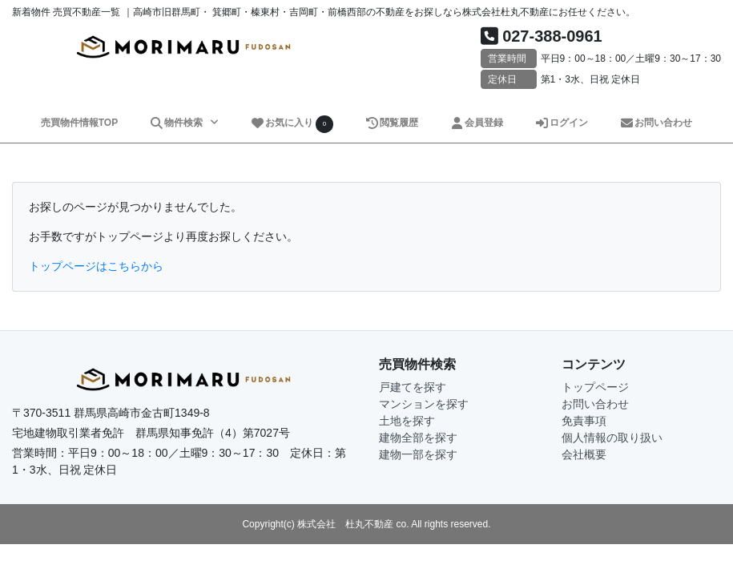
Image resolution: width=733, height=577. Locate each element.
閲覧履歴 (391, 122)
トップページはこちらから (96, 266)
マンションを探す (424, 403)
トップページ (595, 387)
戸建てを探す (412, 387)
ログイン (561, 122)
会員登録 (476, 122)
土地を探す (407, 420)
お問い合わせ (655, 122)
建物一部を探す (418, 454)
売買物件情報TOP (79, 122)
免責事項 (584, 420)
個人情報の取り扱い (612, 437)
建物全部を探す (418, 437)
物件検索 (178, 122)
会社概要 (584, 454)
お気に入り (291, 123)
